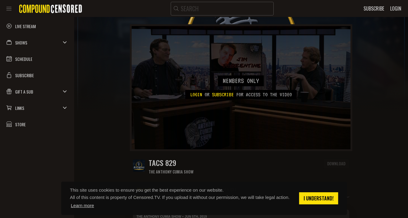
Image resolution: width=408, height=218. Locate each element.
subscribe (223, 94)
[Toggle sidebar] (9, 8)
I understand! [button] (319, 198)
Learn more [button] (82, 205)
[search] (222, 8)
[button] (37, 42)
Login (196, 94)
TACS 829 (162, 162)
